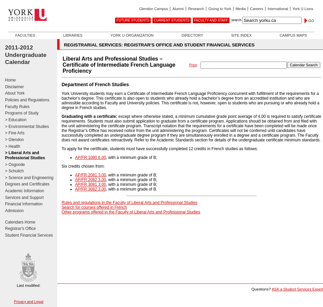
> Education (16, 119)
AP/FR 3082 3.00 (90, 189)
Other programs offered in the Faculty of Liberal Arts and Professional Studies (131, 212)
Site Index (241, 35)
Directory (192, 35)
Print (193, 65)
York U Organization (131, 35)
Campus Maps (293, 35)
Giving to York (219, 9)
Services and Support (24, 197)
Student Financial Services (29, 235)
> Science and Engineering (29, 177)
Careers (256, 9)
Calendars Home (20, 222)
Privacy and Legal (28, 302)
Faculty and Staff (211, 20)
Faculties (25, 35)
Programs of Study (21, 113)
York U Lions (302, 9)
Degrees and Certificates (27, 184)
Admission (14, 210)
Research (196, 9)
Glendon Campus (153, 9)
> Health (12, 146)
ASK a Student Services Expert (297, 289)
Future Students (132, 20)
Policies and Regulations (27, 100)
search (236, 20)
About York (15, 93)
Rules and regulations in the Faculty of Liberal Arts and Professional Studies (130, 202)
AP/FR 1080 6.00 (90, 157)
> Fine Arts (15, 133)
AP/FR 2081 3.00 (90, 175)
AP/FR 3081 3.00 (90, 184)
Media (241, 9)
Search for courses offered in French (94, 207)
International (277, 9)
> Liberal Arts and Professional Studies (25, 155)
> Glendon (14, 139)
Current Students (171, 20)
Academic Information (24, 191)
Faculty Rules (17, 106)
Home (10, 80)
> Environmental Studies (27, 126)
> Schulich (14, 171)
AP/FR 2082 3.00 (90, 179)
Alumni (178, 9)
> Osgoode (15, 164)
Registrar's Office (20, 228)
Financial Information (23, 204)
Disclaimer (14, 86)
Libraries (72, 35)
